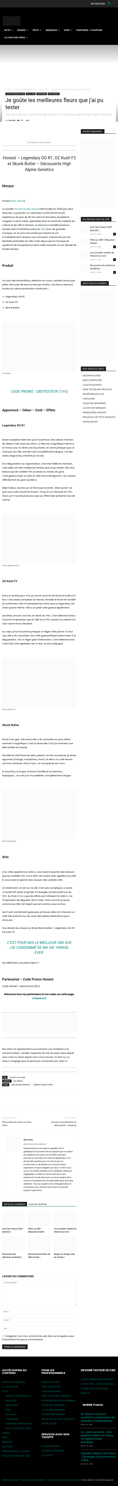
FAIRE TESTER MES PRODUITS (97, 389)
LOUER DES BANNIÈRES (94, 403)
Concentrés (11, 1414)
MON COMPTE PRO (92, 380)
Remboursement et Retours (68, 1480)
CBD (43, 229)
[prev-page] (4, 1263)
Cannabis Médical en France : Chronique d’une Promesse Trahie (98, 1457)
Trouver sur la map (17, 1077)
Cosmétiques (11, 1418)
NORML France (93, 1405)
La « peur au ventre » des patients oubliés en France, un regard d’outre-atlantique (97, 1437)
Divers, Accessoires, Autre (18, 1428)
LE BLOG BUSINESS (92, 384)
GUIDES (6, 1432)
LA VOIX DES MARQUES (94, 407)
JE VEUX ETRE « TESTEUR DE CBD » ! (98, 1383)
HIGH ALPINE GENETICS (20, 1084)
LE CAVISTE (47, 1455)
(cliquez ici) (39, 998)
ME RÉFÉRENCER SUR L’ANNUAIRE (58, 1400)
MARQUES (7, 1441)
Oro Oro (12, 120)
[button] (101, 4)
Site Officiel (18, 1081)
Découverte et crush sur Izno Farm (16, 1124)
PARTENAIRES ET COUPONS (16, 1451)
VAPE (4, 1437)
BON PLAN (7, 1446)
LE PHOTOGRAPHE (50, 1446)
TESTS (5, 1391)
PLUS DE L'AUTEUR (38, 1204)
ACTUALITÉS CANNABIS (13, 1382)
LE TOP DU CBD (10, 1386)
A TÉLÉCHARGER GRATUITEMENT (97, 1379)
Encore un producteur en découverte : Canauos (64, 1124)
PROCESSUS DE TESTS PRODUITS (99, 417)
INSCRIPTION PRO (92, 375)
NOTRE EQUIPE (90, 421)
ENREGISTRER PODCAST (94, 412)
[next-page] (9, 1263)
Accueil (8, 89)
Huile (8, 1409)
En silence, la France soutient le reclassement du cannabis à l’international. (98, 1417)
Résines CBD (11, 1405)
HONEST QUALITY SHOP (43, 1084)
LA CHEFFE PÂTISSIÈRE (52, 1450)
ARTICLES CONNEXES (14, 1204)
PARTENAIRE (41, 94)
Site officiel (18, 200)
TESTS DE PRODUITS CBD (25, 89)
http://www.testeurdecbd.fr (35, 1144)
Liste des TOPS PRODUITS (18, 1395)
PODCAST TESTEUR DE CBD (15, 1455)
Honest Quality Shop (25, 208)
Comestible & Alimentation (18, 1423)
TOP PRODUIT (54, 94)
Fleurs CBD (43, 89)
